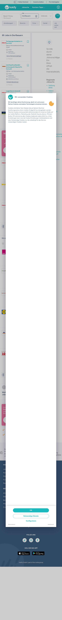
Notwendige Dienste (31, 516)
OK (31, 510)
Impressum (51, 524)
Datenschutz (11, 524)
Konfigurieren (31, 521)
